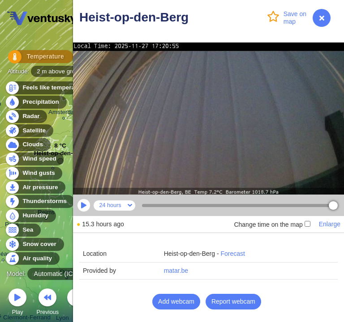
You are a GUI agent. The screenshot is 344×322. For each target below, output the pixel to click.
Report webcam (233, 301)
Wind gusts (33, 173)
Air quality (32, 258)
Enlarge (329, 224)
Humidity (30, 215)
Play (17, 303)
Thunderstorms (39, 201)
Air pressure (35, 187)
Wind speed (34, 159)
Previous (47, 303)
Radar (26, 116)
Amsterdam (63, 113)
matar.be (176, 270)
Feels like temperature (49, 87)
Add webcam (176, 301)
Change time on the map (272, 224)
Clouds (27, 144)
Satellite (29, 130)
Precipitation (35, 102)
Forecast (232, 253)
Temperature (35, 57)
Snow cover (34, 244)
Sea (22, 230)
